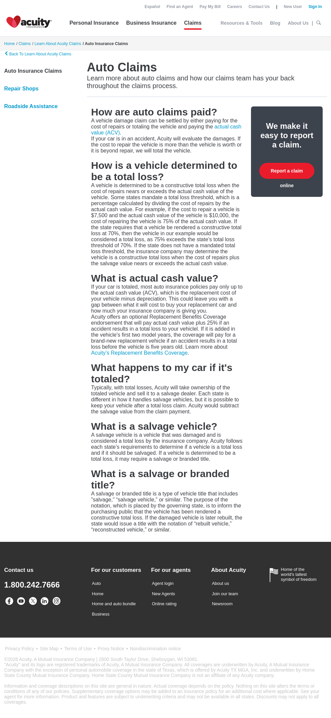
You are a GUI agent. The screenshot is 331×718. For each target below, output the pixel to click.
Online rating (164, 603)
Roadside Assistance (31, 106)
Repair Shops (21, 88)
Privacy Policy (19, 648)
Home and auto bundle (114, 603)
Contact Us (259, 6)
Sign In (315, 6)
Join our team (225, 593)
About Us (298, 23)
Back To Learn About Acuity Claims (37, 53)
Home (98, 593)
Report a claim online (287, 173)
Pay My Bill (210, 6)
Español (152, 6)
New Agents (163, 593)
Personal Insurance (94, 23)
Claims (192, 23)
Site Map (49, 648)
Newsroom (222, 603)
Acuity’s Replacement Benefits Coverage (139, 353)
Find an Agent (180, 6)
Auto (96, 583)
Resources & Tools (242, 23)
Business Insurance (151, 23)
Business (101, 614)
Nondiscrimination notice (155, 648)
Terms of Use (78, 648)
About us (220, 583)
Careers (234, 6)
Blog (275, 23)
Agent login (163, 583)
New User (293, 6)
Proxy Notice (111, 648)
